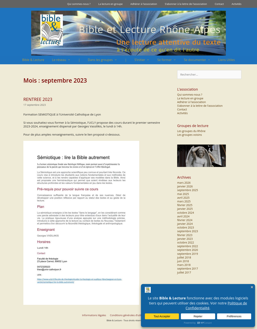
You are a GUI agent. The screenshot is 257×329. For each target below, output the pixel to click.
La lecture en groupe (110, 4)
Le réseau (63, 60)
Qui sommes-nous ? (78, 4)
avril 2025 (183, 197)
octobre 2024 (185, 212)
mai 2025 (183, 194)
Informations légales (94, 315)
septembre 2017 (187, 268)
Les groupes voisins (189, 135)
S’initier (144, 60)
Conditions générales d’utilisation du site (134, 315)
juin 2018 (183, 261)
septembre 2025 (187, 190)
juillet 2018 (184, 257)
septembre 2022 (187, 246)
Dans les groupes (104, 60)
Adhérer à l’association (143, 4)
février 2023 (184, 235)
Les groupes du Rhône (191, 131)
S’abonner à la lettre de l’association (186, 4)
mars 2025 (184, 201)
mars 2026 (184, 182)
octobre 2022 (185, 242)
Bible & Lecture (33, 60)
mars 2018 (184, 265)
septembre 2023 (187, 231)
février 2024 (184, 220)
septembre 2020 (187, 250)
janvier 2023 (185, 239)
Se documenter (199, 60)
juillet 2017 (184, 272)
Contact (219, 4)
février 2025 (184, 205)
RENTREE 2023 (37, 99)
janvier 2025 (185, 209)
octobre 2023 (185, 227)
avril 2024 (183, 216)
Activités (236, 4)
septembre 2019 (187, 254)
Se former (168, 60)
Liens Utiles (226, 60)
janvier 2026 (185, 186)
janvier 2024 (185, 224)
